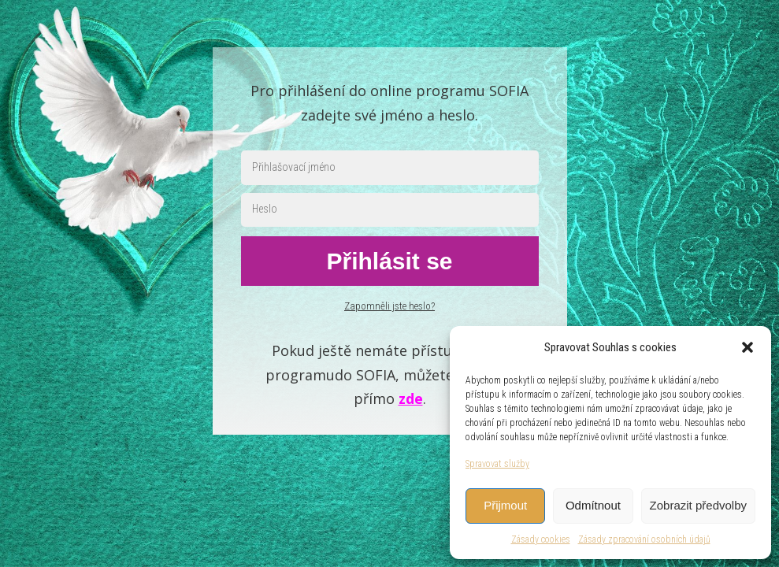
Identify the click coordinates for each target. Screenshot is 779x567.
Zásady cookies (540, 539)
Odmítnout (593, 505)
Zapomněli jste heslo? (389, 306)
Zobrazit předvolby (698, 505)
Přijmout (505, 505)
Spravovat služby (497, 463)
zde (411, 398)
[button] (747, 347)
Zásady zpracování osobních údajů (644, 539)
